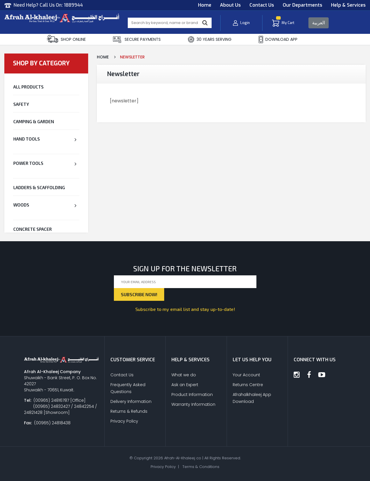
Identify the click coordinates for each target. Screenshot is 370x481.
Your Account (246, 375)
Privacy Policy (124, 421)
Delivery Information (130, 401)
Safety (21, 104)
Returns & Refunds (128, 411)
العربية (318, 22)
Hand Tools (26, 138)
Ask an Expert (184, 385)
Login (241, 23)
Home (204, 5)
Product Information (192, 394)
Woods (21, 204)
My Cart (283, 23)
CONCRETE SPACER (32, 229)
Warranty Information (193, 404)
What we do (183, 375)
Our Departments (302, 5)
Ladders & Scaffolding (39, 187)
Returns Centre (248, 385)
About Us (230, 5)
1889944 (73, 5)
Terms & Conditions (200, 466)
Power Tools (28, 163)
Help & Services (348, 5)
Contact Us (261, 5)
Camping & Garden (33, 121)
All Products (28, 86)
